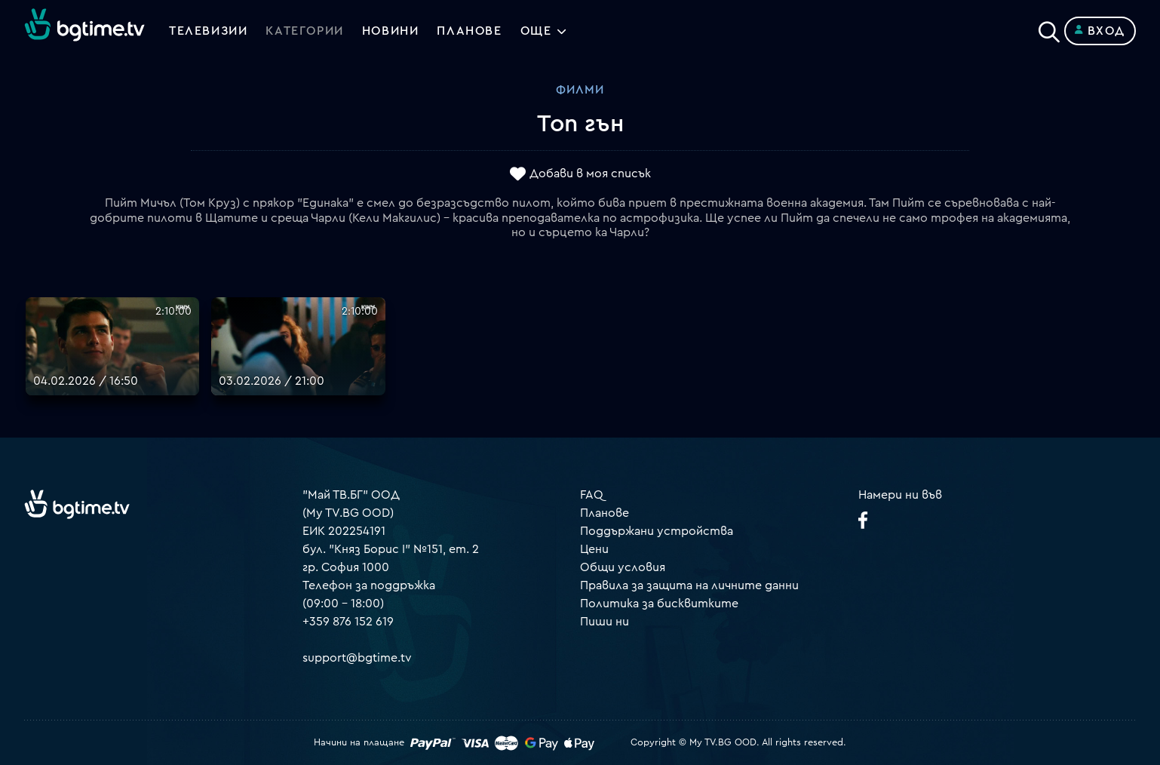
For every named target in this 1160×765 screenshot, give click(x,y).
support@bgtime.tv (357, 658)
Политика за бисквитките (659, 604)
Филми (580, 90)
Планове (604, 513)
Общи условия (622, 567)
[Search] (1049, 27)
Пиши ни (604, 622)
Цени (594, 549)
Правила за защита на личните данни (689, 585)
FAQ (591, 495)
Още (536, 31)
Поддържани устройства (656, 531)
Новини (390, 31)
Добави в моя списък (590, 174)
